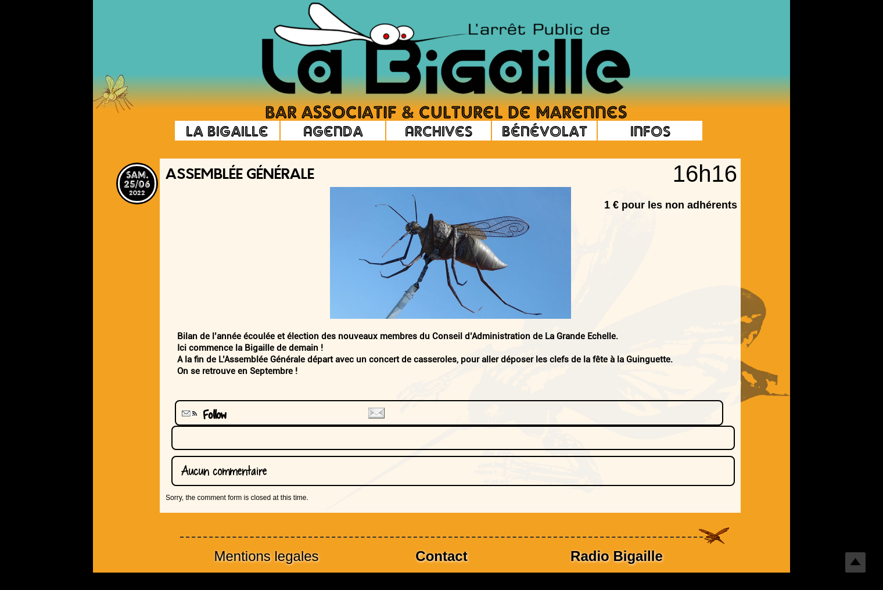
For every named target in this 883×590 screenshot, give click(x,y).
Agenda (333, 131)
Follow (203, 415)
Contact (441, 556)
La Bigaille (227, 131)
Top (855, 562)
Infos (650, 131)
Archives (438, 131)
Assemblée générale (240, 175)
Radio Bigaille (616, 556)
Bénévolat (544, 131)
